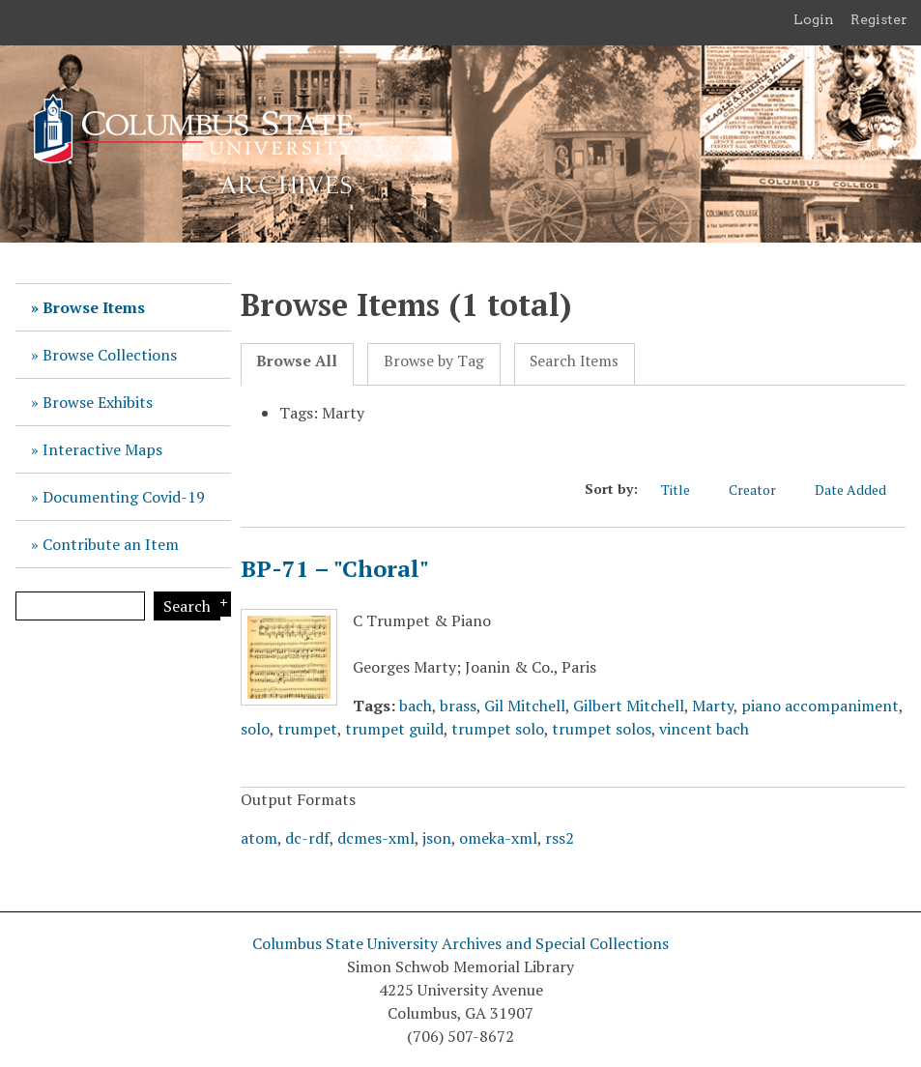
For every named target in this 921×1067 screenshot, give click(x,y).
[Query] (80, 605)
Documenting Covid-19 (124, 496)
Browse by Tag (434, 361)
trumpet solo (497, 728)
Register (878, 19)
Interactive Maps (102, 449)
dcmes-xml (376, 838)
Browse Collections (110, 354)
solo (255, 728)
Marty (713, 705)
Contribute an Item (111, 544)
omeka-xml (498, 838)
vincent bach (704, 728)
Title (685, 489)
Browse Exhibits (98, 402)
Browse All (296, 361)
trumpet (307, 728)
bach (415, 705)
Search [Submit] (187, 606)
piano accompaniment (820, 705)
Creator (762, 489)
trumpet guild (394, 728)
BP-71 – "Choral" (335, 568)
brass (458, 705)
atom (259, 838)
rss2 (559, 838)
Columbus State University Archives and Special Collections (460, 943)
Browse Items (94, 307)
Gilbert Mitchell (628, 705)
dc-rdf (307, 838)
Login (813, 19)
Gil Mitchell (524, 705)
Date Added (860, 489)
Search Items (574, 361)
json (436, 838)
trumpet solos (601, 728)
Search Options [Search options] (220, 604)
